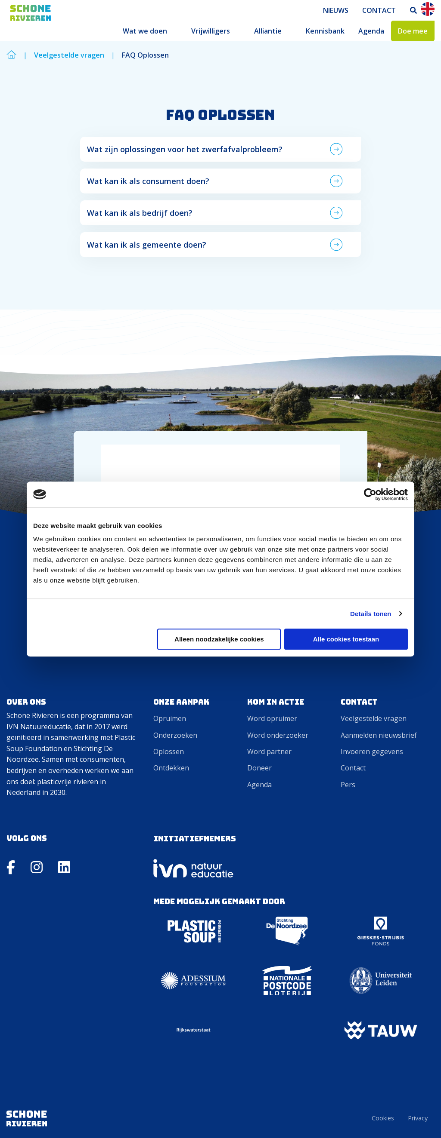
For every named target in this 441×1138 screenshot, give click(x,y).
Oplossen (168, 751)
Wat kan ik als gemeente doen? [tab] (147, 244)
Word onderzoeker (277, 735)
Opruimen (169, 718)
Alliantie (268, 31)
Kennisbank (325, 31)
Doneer (259, 768)
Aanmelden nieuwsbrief (379, 735)
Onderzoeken (175, 735)
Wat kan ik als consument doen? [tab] (149, 181)
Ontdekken (171, 768)
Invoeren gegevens (372, 751)
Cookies (383, 1118)
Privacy (418, 1118)
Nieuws (335, 10)
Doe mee (413, 31)
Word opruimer (272, 718)
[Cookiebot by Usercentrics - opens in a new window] (370, 494)
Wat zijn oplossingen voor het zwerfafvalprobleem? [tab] (186, 149)
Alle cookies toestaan (346, 639)
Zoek (414, 10)
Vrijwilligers (210, 31)
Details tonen (370, 613)
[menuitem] (335, 10)
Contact (379, 10)
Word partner (269, 751)
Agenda (371, 31)
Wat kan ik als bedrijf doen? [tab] (141, 213)
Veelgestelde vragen (374, 718)
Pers (348, 784)
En (428, 9)
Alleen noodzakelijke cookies (219, 639)
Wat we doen (145, 31)
